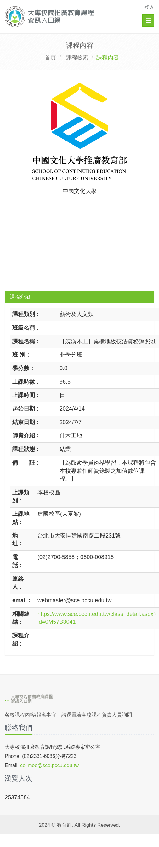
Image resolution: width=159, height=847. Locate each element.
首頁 (50, 57)
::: (7, 699)
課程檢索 (77, 57)
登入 (149, 7)
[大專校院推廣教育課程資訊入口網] (65, 16)
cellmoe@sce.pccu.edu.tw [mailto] (49, 765)
